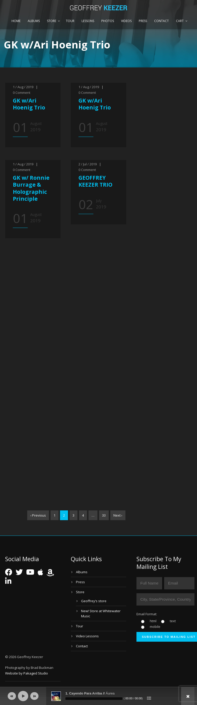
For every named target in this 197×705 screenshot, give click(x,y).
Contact (161, 21)
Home (16, 21)
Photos (107, 21)
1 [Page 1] (54, 515)
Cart (180, 21)
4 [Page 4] (83, 515)
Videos (126, 21)
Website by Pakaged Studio (26, 673)
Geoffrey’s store (93, 601)
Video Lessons (87, 636)
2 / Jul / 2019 (87, 164)
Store (51, 21)
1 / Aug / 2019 (23, 87)
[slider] (93, 698)
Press (143, 21)
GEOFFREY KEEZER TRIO (95, 181)
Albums (34, 21)
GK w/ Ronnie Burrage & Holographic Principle (31, 188)
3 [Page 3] (73, 515)
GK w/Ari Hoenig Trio (29, 104)
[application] (98, 696)
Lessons (88, 21)
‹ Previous (38, 515)
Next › (117, 515)
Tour (70, 21)
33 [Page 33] (104, 515)
